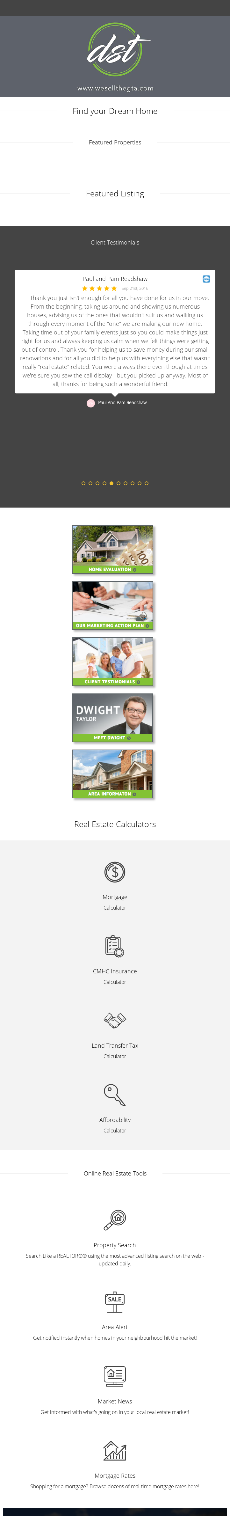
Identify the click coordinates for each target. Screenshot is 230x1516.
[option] (115, 375)
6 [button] (118, 483)
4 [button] (104, 483)
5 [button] (111, 483)
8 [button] (132, 483)
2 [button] (90, 483)
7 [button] (125, 483)
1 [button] (83, 483)
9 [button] (139, 483)
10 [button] (146, 483)
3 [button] (97, 483)
